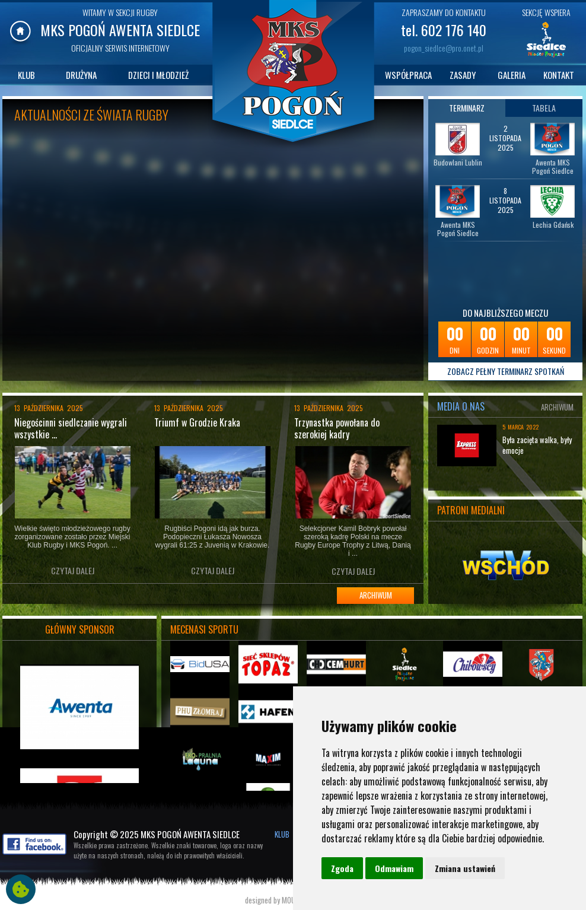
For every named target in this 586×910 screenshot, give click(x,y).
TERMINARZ (467, 107)
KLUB (26, 74)
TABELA (544, 107)
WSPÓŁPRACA (408, 74)
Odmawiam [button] (394, 868)
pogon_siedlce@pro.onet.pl (443, 48)
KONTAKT (558, 74)
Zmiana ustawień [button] (465, 868)
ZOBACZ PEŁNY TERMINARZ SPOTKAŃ (505, 371)
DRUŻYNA (81, 74)
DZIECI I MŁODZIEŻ (158, 74)
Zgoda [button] (342, 868)
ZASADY (463, 74)
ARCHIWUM (375, 595)
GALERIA (512, 74)
